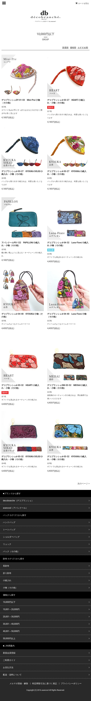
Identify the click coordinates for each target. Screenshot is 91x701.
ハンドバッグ (9, 522)
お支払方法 (8, 667)
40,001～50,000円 (11, 631)
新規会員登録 (9, 653)
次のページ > (84, 483)
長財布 (6, 566)
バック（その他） (11, 551)
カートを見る (83, 3)
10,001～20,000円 (11, 609)
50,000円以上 (9, 638)
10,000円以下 (9, 602)
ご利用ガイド (9, 660)
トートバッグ (9, 529)
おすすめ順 (83, 47)
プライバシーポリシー (71, 683)
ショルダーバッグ (11, 537)
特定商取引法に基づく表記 (44, 683)
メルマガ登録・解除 (18, 683)
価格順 (73, 47)
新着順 (65, 47)
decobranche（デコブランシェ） (18, 500)
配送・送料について (12, 675)
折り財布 (7, 573)
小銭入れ (7, 580)
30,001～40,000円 (11, 624)
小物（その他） (10, 587)
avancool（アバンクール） (15, 508)
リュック (7, 544)
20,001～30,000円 (11, 616)
